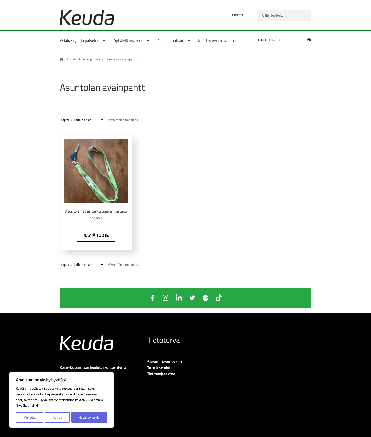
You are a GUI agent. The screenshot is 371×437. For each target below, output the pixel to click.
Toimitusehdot (158, 367)
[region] (61, 400)
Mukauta (29, 417)
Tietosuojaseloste (161, 373)
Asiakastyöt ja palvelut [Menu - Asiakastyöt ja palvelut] (79, 41)
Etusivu (70, 59)
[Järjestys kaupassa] (82, 119)
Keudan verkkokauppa (217, 41)
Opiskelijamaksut (91, 59)
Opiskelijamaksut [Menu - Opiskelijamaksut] (128, 41)
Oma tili (237, 14)
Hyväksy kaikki (89, 417)
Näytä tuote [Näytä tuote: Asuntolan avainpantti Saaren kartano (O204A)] (95, 235)
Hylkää (57, 417)
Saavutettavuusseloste (165, 361)
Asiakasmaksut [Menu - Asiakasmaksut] (170, 41)
